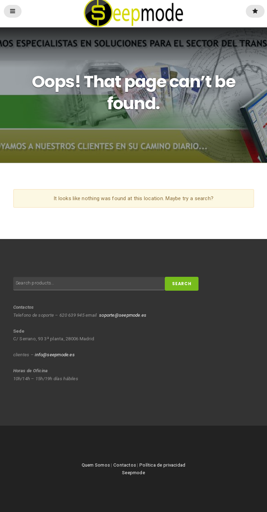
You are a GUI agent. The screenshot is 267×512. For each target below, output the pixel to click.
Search (181, 284)
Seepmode (133, 472)
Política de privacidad (162, 465)
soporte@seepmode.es (122, 315)
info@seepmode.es (55, 354)
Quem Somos (96, 465)
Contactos (124, 465)
